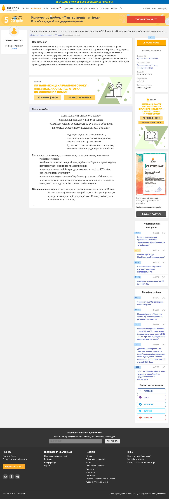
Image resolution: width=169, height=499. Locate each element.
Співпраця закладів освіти (15, 459)
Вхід (154, 8)
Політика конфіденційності (155, 494)
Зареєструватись (14, 40)
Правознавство (144, 65)
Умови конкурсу (146, 19)
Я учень (146, 8)
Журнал (25, 8)
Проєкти (90, 469)
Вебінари (48, 459)
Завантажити (151, 43)
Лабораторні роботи (95, 466)
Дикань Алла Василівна (147, 59)
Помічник (55, 8)
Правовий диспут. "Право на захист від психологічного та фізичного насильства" (149, 316)
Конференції (50, 462)
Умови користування (134, 494)
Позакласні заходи (145, 68)
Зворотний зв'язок (14, 466)
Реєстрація (163, 8)
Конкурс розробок (65, 17)
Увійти (14, 48)
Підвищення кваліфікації (75, 8)
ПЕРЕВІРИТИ (112, 441)
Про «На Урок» (9, 456)
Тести (45, 8)
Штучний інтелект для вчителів (100, 479)
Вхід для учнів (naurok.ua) (139, 456)
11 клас (154, 65)
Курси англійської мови (97, 482)
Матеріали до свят (136, 459)
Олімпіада (104, 8)
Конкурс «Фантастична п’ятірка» (142, 462)
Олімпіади (90, 475)
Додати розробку (151, 214)
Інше (114, 8)
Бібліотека (36, 8)
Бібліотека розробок (95, 459)
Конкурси (93, 8)
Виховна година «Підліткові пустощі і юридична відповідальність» (149, 269)
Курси (47, 466)
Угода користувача (117, 494)
